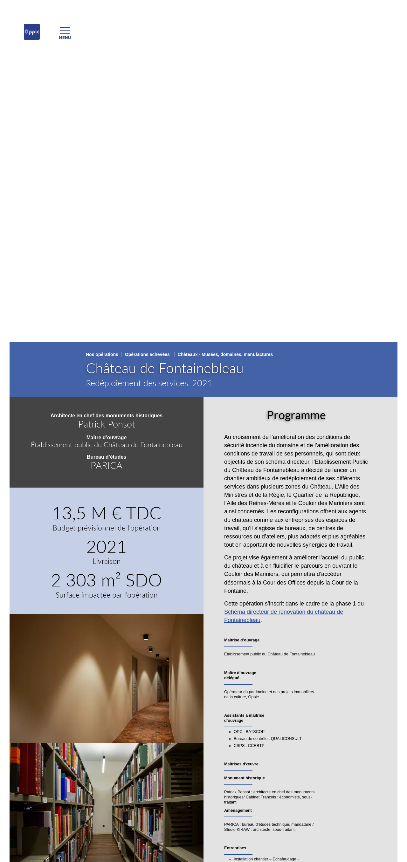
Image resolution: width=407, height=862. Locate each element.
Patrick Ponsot (106, 424)
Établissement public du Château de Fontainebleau (107, 444)
